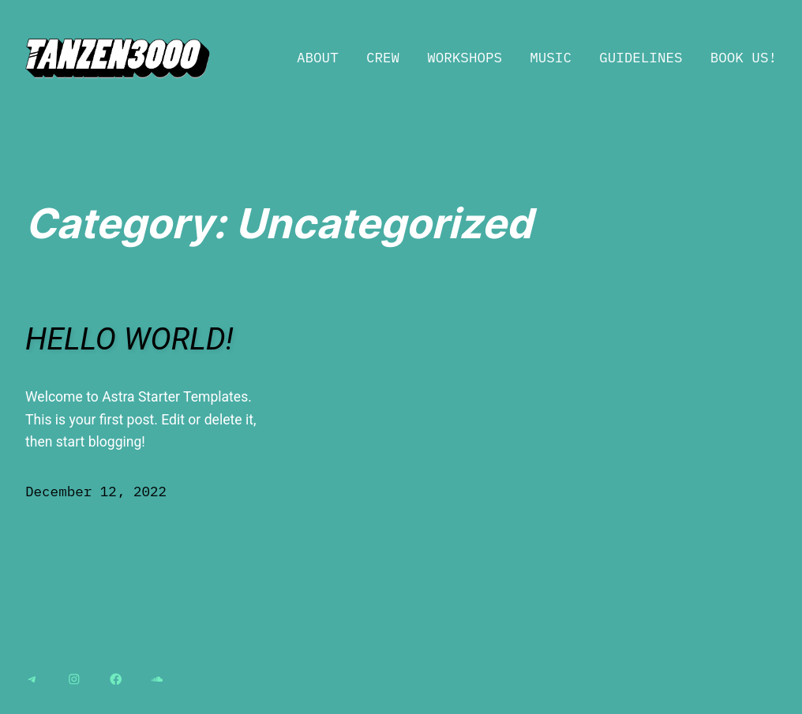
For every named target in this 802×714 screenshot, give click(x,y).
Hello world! (129, 339)
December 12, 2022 (96, 491)
